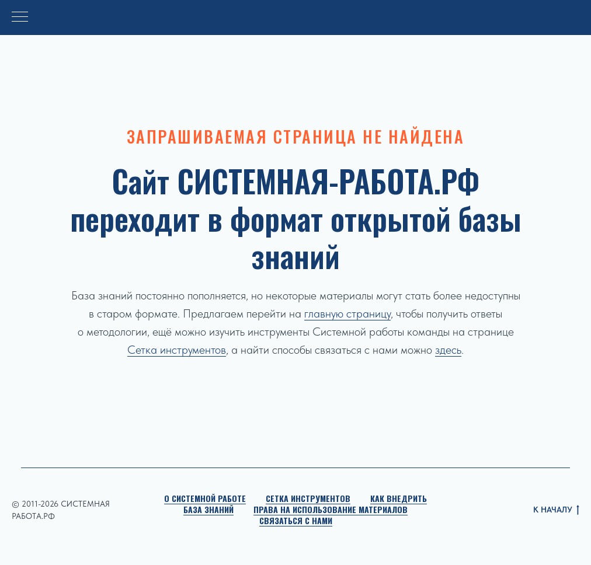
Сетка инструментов (176, 350)
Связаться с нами (295, 520)
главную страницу (347, 313)
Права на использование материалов (330, 509)
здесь (448, 350)
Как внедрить (398, 498)
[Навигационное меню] (20, 17)
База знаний (208, 509)
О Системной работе (205, 498)
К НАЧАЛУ (556, 510)
